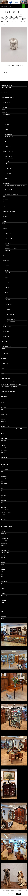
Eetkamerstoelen (10, 314)
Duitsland (8, 161)
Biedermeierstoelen (11, 319)
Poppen (3, 324)
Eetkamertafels (4, 435)
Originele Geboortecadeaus (8, 95)
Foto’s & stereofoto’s (9, 158)
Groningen (7, 126)
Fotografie (5, 153)
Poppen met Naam (7, 333)
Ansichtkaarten (6, 114)
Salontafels (7, 284)
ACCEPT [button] (18, 893)
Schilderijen (4, 341)
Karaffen (7, 178)
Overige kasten (4, 531)
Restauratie (3, 358)
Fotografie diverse (9, 168)
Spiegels (2, 567)
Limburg (6, 129)
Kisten (4, 255)
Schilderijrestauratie (7, 360)
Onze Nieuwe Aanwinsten (6, 85)
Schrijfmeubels (6, 260)
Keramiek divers (6, 218)
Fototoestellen (8, 166)
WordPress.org (4, 618)
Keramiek (4, 206)
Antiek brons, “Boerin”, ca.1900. (7, 389)
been (4, 196)
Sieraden (7, 191)
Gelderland (7, 124)
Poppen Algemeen (7, 326)
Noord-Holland (8, 134)
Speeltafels (3, 564)
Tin (4, 201)
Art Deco (5, 216)
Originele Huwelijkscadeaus (8, 97)
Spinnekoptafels (8, 287)
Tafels (4, 267)
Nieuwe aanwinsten (6, 87)
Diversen (4, 104)
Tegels (4, 221)
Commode (3, 416)
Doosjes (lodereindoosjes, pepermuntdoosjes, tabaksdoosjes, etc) (15, 186)
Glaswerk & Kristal (7, 175)
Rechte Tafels (8, 280)
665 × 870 (10, 24)
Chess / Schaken (5, 99)
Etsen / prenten (5, 107)
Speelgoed (4, 348)
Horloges (4, 109)
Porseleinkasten (8, 253)
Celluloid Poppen (8, 338)
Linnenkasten (3, 507)
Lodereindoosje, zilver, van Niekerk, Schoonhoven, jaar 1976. (13, 25)
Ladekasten (7, 245)
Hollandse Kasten (8, 238)
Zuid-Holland (8, 146)
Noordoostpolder (9, 136)
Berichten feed (4, 613)
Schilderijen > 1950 (7, 346)
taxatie (2, 574)
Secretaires (7, 265)
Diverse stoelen (8, 302)
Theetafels (7, 289)
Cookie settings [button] (11, 893)
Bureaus (6, 262)
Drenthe (6, 117)
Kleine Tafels (7, 272)
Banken (6, 297)
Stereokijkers (8, 173)
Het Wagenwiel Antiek (7, 6)
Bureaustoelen (9, 309)
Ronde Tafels (7, 282)
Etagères (5, 228)
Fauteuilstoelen (8, 304)
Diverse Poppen (6, 336)
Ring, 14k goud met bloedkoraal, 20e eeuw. (9, 381)
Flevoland (7, 119)
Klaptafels (7, 270)
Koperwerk (5, 204)
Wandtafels (7, 292)
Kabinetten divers (9, 240)
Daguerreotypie (8, 156)
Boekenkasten (8, 233)
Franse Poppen (6, 329)
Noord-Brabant (8, 131)
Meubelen (4, 226)
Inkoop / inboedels (5, 363)
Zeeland (6, 144)
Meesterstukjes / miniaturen (11, 248)
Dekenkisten (3, 421)
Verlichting (3, 588)
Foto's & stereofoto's (5, 443)
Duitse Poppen (6, 331)
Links (2, 365)
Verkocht (4, 351)
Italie (7, 163)
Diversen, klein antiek (8, 151)
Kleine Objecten (5, 112)
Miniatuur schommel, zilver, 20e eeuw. (8, 391)
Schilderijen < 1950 (7, 343)
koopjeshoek (5, 353)
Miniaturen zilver (8, 189)
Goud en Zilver (6, 183)
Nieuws (2, 368)
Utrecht (6, 141)
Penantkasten (8, 250)
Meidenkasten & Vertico (6, 512)
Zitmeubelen (6, 294)
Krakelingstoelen (11, 321)
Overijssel (7, 139)
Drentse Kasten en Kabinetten (11, 235)
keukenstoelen (9, 311)
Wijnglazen (7, 180)
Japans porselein (7, 213)
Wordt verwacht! (4, 356)
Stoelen (6, 307)
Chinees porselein (7, 208)
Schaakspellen (6, 102)
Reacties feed (3, 616)
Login (2, 611)
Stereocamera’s (8, 171)
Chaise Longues (8, 299)
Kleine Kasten (8, 243)
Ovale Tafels (7, 277)
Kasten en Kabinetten (8, 231)
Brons (4, 148)
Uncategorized (4, 581)
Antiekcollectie (4, 92)
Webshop (3, 90)
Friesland (7, 121)
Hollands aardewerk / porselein (10, 211)
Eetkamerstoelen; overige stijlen (14, 316)
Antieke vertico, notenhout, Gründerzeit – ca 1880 (11, 384)
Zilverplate (5, 199)
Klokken (4, 223)
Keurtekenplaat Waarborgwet (11, 194)
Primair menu (26, 6)
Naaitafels (7, 275)
